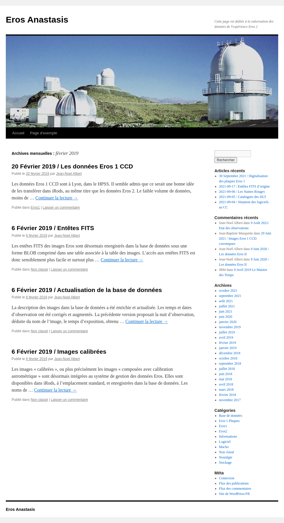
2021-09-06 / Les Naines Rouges (242, 192)
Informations (228, 436)
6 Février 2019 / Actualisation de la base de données (87, 290)
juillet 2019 (227, 332)
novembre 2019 (230, 327)
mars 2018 (226, 390)
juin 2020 (225, 317)
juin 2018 (225, 374)
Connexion (226, 478)
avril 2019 (226, 337)
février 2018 (227, 395)
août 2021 (226, 301)
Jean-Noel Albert (69, 174)
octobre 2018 (228, 358)
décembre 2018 (230, 353)
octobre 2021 (228, 291)
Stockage (225, 462)
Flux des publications (234, 483)
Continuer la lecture (56, 197)
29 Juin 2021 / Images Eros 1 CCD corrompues (245, 238)
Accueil (18, 133)
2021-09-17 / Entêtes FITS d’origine (244, 186)
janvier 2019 (227, 348)
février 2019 (227, 343)
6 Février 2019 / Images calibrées (59, 351)
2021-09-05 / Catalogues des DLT (242, 197)
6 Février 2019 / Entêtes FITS (53, 228)
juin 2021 (225, 311)
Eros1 (35, 207)
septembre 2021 (230, 296)
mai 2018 (225, 379)
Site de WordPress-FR (234, 494)
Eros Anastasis (37, 19)
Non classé (39, 269)
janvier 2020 (227, 322)
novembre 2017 (230, 400)
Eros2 (223, 431)
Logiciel (225, 442)
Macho (224, 447)
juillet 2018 (227, 369)
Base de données (230, 416)
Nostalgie (225, 457)
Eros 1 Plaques (229, 421)
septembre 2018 (230, 363)
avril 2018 (226, 384)
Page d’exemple (43, 133)
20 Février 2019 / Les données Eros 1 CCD (72, 166)
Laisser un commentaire (61, 207)
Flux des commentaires (235, 489)
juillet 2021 (227, 306)
